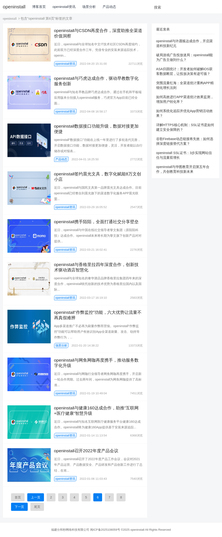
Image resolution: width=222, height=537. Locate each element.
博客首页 (39, 7)
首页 (18, 497)
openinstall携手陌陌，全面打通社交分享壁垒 (96, 221)
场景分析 (89, 7)
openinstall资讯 (64, 7)
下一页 (19, 507)
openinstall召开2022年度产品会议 (86, 450)
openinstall (14, 6)
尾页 (37, 507)
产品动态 (109, 7)
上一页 (35, 497)
